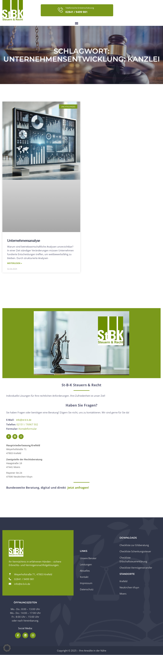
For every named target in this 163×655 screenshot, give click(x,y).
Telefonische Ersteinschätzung (79, 7)
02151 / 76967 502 (27, 424)
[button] (76, 23)
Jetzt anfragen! (78, 488)
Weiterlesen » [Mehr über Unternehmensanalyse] (14, 263)
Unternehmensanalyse (23, 241)
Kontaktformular (28, 428)
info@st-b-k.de (24, 420)
